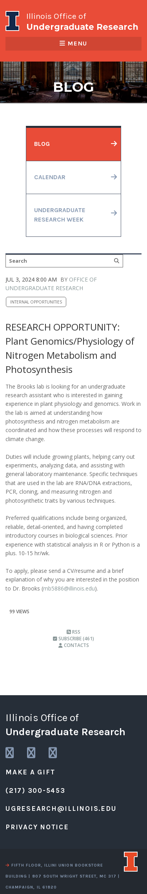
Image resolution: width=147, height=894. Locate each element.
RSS (73, 632)
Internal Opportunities (36, 302)
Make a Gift (30, 772)
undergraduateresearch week (59, 215)
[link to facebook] (53, 753)
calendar (49, 177)
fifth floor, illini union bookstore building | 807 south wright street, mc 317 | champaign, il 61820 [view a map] (62, 876)
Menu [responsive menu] (73, 43)
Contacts (73, 645)
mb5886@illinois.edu (69, 588)
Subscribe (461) (73, 638)
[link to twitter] (31, 753)
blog (42, 143)
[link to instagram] (10, 753)
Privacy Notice (37, 827)
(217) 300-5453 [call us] (35, 790)
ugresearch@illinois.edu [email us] (60, 808)
